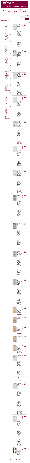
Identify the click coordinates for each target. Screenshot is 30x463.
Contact (18, 459)
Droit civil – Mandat (6, 77)
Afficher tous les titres (20, 10)
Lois (5, 111)
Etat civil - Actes (6, 110)
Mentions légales (13, 459)
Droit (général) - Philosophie (7, 42)
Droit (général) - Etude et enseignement (7, 39)
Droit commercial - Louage (7, 102)
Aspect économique (7, 37)
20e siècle (6, 117)
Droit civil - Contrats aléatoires (6, 46)
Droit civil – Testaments (6, 92)
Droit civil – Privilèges (6, 86)
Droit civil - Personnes (6, 31)
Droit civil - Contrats (6, 43)
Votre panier (26, 13)
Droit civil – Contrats (6, 66)
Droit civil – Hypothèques (7, 75)
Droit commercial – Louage (7, 97)
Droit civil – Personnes (6, 82)
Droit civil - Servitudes (6, 57)
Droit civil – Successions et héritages (7, 90)
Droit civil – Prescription (7, 84)
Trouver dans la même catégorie (19, 48)
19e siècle (6, 116)
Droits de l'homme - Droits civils (6, 107)
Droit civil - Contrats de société (6, 51)
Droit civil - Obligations (6, 55)
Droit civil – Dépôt (6, 69)
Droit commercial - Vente (7, 105)
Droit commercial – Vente (7, 99)
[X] (10, 25)
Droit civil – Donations (6, 67)
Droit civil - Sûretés (6, 33)
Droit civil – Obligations (6, 80)
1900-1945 (7, 118)
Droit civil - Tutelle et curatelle (6, 59)
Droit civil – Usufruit (6, 94)
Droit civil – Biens (6, 62)
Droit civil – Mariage (6, 79)
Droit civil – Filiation (6, 73)
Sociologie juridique (6, 113)
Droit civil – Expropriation (7, 71)
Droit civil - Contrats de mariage (6, 48)
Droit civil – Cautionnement (7, 64)
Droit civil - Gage (6, 53)
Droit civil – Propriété (6, 35)
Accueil (5, 10)
